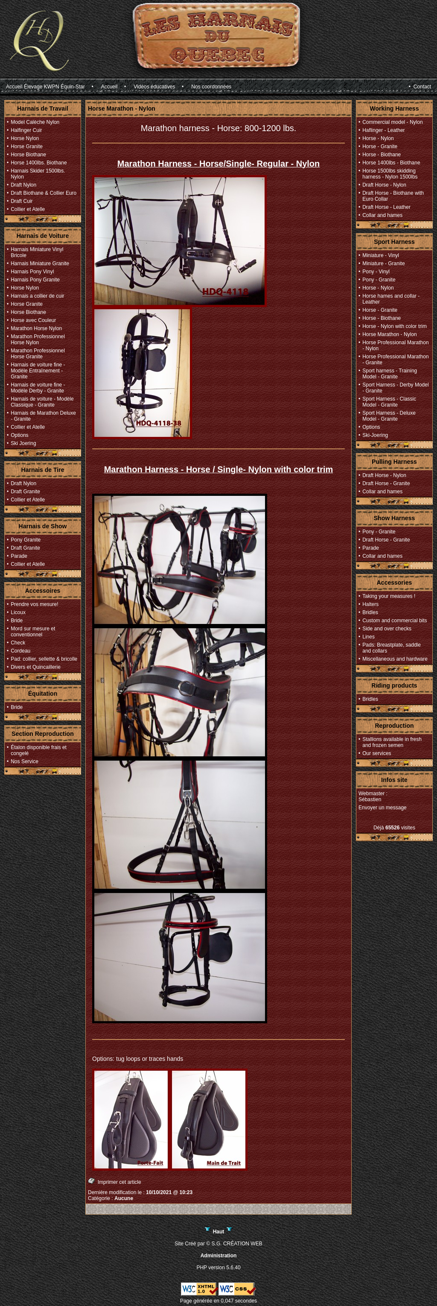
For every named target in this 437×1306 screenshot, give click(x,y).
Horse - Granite (379, 146)
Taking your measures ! (388, 596)
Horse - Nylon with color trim (394, 326)
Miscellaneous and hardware (395, 659)
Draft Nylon (23, 185)
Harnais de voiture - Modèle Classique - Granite (42, 402)
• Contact (420, 87)
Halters (370, 604)
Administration (219, 1256)
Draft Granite (25, 492)
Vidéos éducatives (154, 87)
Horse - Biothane (381, 155)
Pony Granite (26, 540)
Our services (376, 753)
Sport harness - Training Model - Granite (389, 374)
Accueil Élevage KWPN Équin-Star (45, 87)
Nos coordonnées (211, 87)
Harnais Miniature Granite (40, 263)
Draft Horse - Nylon (384, 185)
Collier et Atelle (28, 209)
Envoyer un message (382, 808)
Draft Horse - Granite (386, 483)
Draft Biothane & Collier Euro (43, 193)
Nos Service (24, 761)
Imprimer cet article (114, 1181)
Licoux (18, 612)
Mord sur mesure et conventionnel (33, 632)
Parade (19, 556)
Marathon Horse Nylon (36, 328)
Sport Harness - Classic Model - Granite (389, 402)
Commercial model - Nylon (392, 122)
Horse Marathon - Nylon (389, 334)
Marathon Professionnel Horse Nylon (38, 340)
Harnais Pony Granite (35, 280)
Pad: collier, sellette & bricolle (44, 659)
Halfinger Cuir (26, 130)
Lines (368, 637)
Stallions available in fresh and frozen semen (392, 742)
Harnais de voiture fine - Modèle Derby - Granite (38, 388)
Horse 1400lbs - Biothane (391, 163)
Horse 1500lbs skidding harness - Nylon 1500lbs (389, 174)
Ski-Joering (375, 435)
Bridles (370, 612)
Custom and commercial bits (394, 621)
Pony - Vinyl (376, 272)
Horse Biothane (28, 155)
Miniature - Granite (383, 263)
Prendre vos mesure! (34, 604)
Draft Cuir (21, 201)
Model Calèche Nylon (35, 122)
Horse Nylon (25, 138)
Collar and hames (382, 215)
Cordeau (20, 651)
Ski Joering (23, 443)
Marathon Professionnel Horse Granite (38, 354)
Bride (17, 621)
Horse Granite (27, 146)
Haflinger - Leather (383, 130)
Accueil (109, 87)
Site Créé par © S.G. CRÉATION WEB (218, 1244)
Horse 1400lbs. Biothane (39, 163)
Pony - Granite (378, 280)
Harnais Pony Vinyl (32, 272)
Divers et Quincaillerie (36, 667)
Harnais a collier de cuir (37, 296)
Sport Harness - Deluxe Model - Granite (389, 416)
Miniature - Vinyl (380, 255)
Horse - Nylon (377, 138)
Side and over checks (386, 629)
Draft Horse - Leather (386, 207)
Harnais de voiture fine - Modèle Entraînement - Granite (38, 371)
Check (18, 643)
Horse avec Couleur (33, 320)
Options (19, 435)
